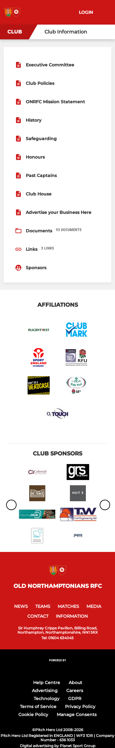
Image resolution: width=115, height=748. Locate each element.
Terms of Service (38, 706)
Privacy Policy (80, 706)
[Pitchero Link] (57, 668)
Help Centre (46, 682)
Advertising (45, 690)
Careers (74, 690)
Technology (46, 698)
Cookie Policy (33, 714)
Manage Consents (77, 714)
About (75, 682)
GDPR (74, 698)
